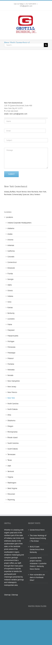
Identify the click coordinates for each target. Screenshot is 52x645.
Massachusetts (12, 336)
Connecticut (12, 262)
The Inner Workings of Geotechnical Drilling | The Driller (38, 538)
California (11, 251)
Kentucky (10, 313)
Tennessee (11, 454)
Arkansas (10, 245)
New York (42, 192)
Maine (9, 324)
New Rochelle (32, 192)
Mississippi (11, 353)
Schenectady (17, 194)
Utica (32, 194)
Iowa (9, 302)
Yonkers (37, 194)
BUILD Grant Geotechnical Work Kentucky (37, 549)
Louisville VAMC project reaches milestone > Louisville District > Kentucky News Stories (38, 563)
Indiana (10, 296)
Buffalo (13, 192)
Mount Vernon (21, 192)
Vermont (10, 471)
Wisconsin (11, 494)
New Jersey (11, 386)
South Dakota (12, 449)
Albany (6, 192)
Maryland (10, 330)
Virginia (10, 477)
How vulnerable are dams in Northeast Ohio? (37, 577)
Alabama (10, 228)
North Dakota (12, 409)
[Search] (46, 45)
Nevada (10, 375)
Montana (10, 364)
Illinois (10, 290)
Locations (9, 217)
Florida (10, 273)
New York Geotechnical (15, 186)
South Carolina (12, 443)
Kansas (10, 307)
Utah (9, 466)
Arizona (10, 239)
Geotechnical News (37, 530)
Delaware (11, 268)
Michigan (10, 341)
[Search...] (24, 45)
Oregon (10, 426)
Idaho (9, 285)
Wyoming (11, 499)
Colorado (10, 256)
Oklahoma (11, 420)
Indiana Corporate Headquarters (19, 223)
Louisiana (10, 319)
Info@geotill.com (26, 6)
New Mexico (12, 392)
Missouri (10, 358)
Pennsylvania (12, 432)
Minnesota (11, 347)
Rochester (8, 194)
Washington (11, 483)
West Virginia (12, 488)
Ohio (9, 415)
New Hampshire (13, 381)
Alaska (9, 234)
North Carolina (12, 403)
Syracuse (25, 194)
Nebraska (10, 369)
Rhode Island (12, 437)
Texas (9, 460)
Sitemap (7, 595)
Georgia (10, 279)
